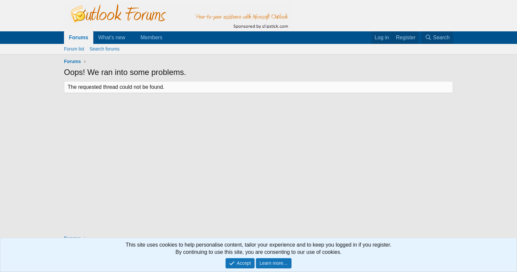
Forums (78, 37)
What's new (111, 37)
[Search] (437, 37)
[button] (131, 37)
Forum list (74, 48)
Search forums (104, 48)
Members (151, 37)
